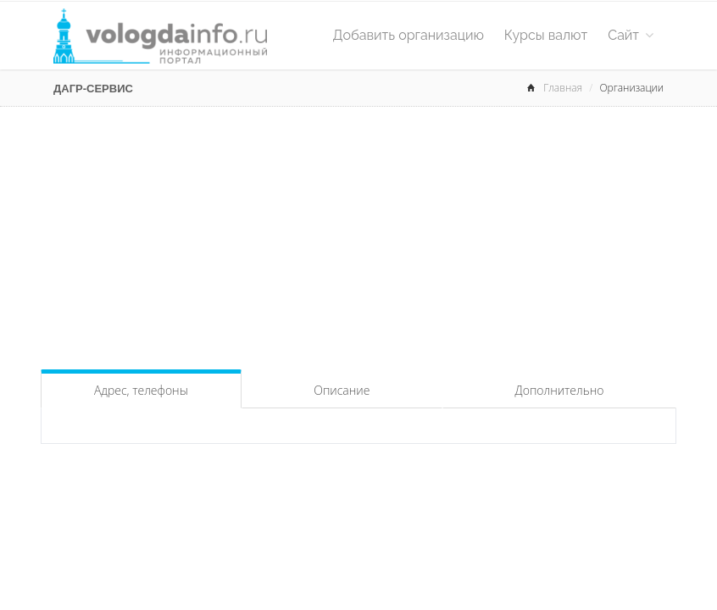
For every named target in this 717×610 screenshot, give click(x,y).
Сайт (630, 35)
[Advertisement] (358, 233)
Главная (562, 87)
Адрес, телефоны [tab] (141, 390)
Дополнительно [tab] (559, 390)
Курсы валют (545, 35)
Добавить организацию (408, 35)
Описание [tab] (342, 390)
